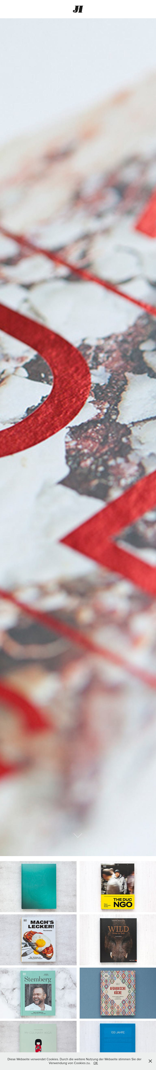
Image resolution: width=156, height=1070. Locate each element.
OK (95, 1063)
